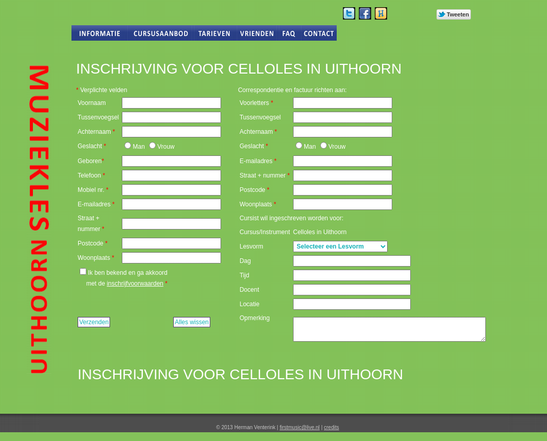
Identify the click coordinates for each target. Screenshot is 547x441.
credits (331, 427)
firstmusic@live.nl (300, 427)
